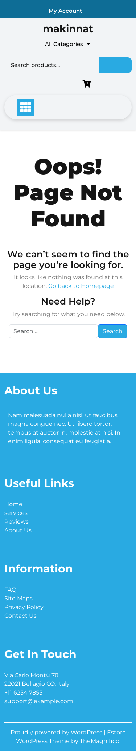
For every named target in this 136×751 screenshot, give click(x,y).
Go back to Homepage (81, 285)
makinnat (68, 28)
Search (115, 65)
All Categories (67, 44)
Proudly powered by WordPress (57, 732)
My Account (65, 10)
